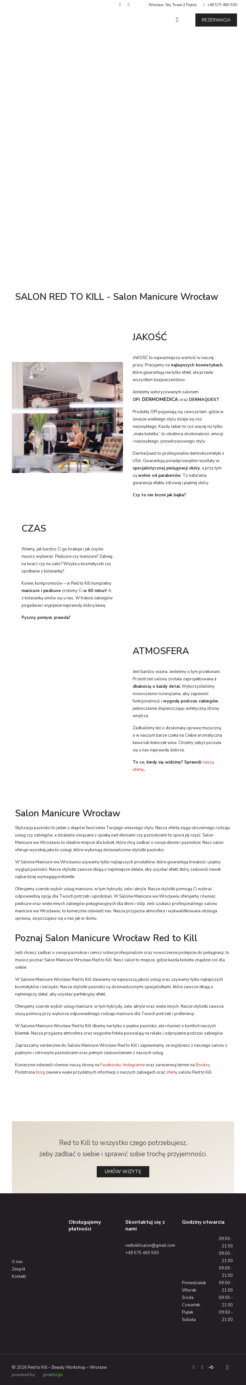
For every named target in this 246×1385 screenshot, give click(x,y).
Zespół (18, 1269)
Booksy (203, 1065)
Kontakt (19, 1276)
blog (40, 1072)
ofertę (171, 1072)
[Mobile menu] (177, 19)
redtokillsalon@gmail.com (150, 1245)
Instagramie (134, 1065)
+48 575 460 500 (222, 4)
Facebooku (110, 1065)
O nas (17, 1262)
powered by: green (37, 1375)
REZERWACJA (216, 20)
